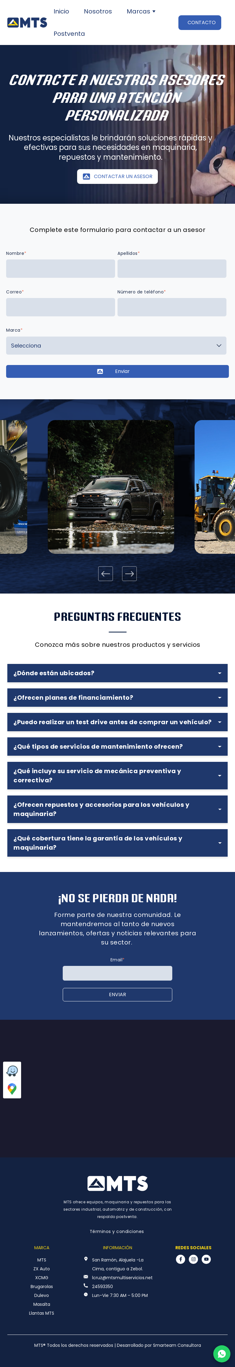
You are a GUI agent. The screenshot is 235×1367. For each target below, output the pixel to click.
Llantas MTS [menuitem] (41, 1313)
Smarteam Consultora (177, 1345)
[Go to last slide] (105, 573)
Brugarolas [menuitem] (42, 1286)
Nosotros (98, 11)
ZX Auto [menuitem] (41, 1269)
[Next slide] (129, 573)
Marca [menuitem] (41, 1248)
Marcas (138, 11)
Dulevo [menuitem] (41, 1295)
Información (117, 1248)
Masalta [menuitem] (41, 1304)
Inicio (61, 11)
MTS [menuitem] (41, 1260)
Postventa (69, 33)
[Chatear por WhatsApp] (221, 1353)
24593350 (102, 1286)
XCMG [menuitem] (41, 1278)
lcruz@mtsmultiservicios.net (122, 1278)
